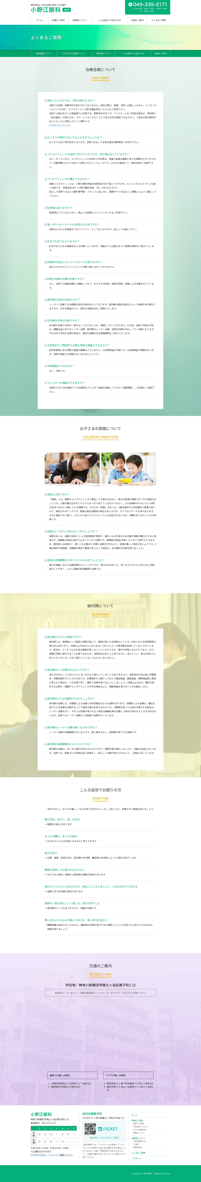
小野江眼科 (52, 10)
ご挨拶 (136, 1144)
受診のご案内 (138, 1123)
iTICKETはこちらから (60, 125)
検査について (138, 1132)
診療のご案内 (58, 20)
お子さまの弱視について (74, 53)
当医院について (79, 20)
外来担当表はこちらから (45, 1155)
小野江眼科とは (139, 1141)
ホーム (39, 20)
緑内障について (103, 53)
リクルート (136, 1158)
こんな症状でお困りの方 (109, 20)
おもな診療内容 (139, 1129)
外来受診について (140, 1126)
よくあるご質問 (158, 20)
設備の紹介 (137, 1147)
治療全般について (43, 53)
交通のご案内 (137, 20)
